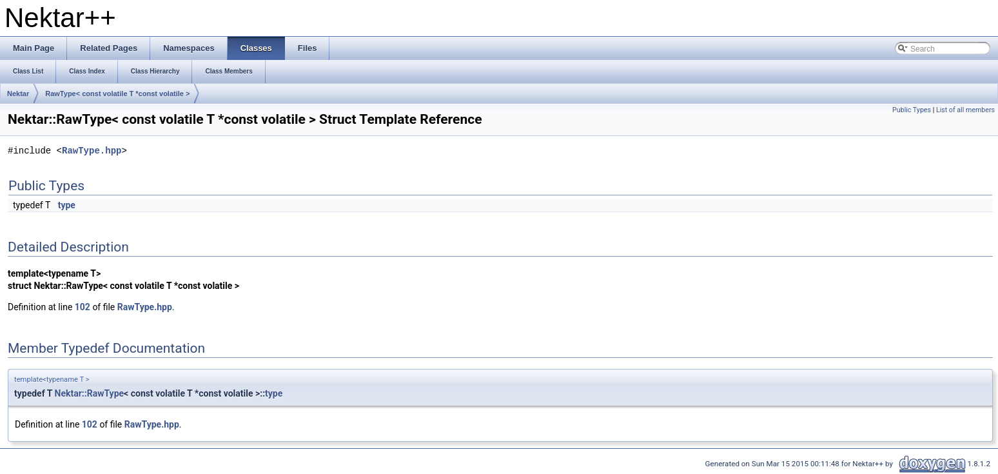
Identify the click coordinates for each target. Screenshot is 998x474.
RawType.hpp (91, 151)
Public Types (911, 110)
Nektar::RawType (89, 393)
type (66, 205)
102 (82, 307)
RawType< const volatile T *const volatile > (117, 93)
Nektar (18, 93)
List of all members (965, 110)
